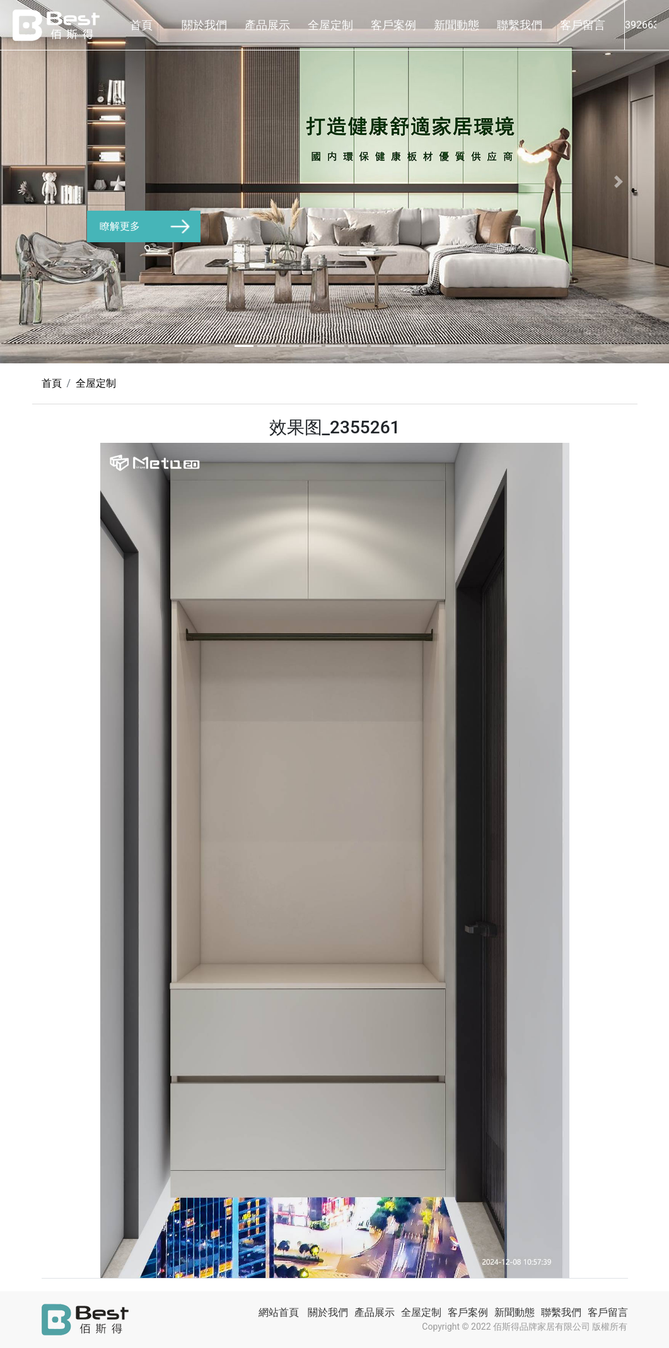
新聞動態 (456, 25)
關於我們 (204, 25)
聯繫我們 (519, 25)
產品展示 (267, 25)
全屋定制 (330, 25)
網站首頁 (279, 1312)
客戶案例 (393, 25)
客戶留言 (582, 25)
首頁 (141, 25)
